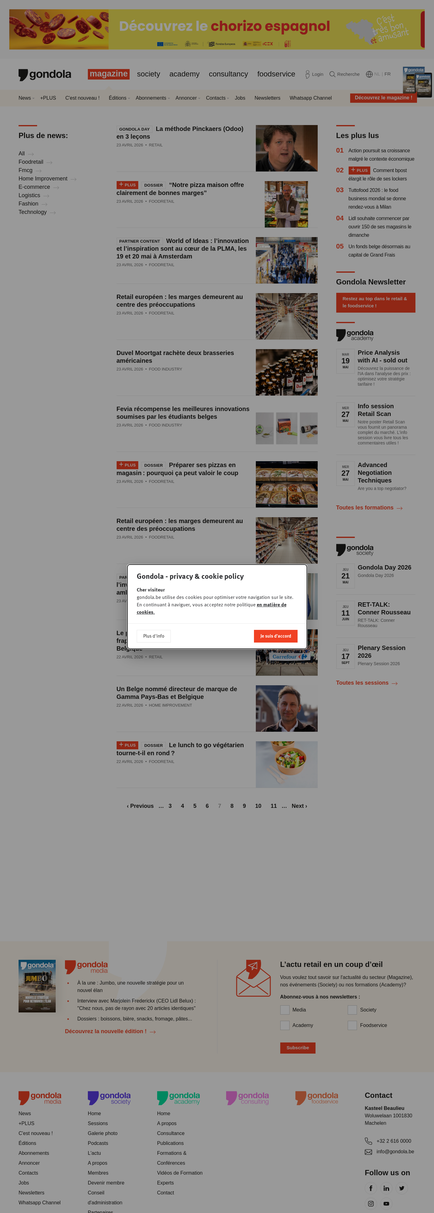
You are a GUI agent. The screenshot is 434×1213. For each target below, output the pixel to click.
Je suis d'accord (275, 635)
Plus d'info (153, 635)
